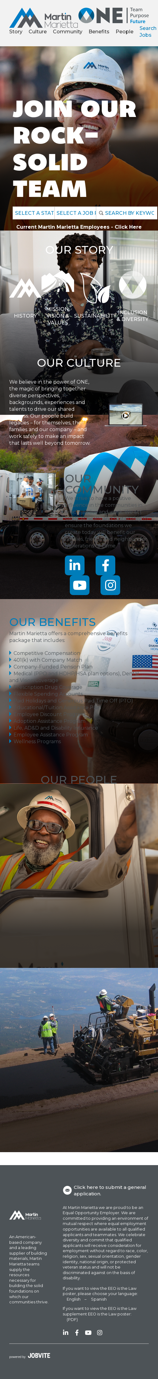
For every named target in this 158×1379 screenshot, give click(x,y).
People (124, 32)
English (74, 1299)
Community (67, 32)
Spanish (99, 1299)
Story (15, 32)
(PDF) (72, 1319)
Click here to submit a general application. (104, 1190)
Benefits (99, 32)
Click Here (128, 227)
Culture (38, 32)
